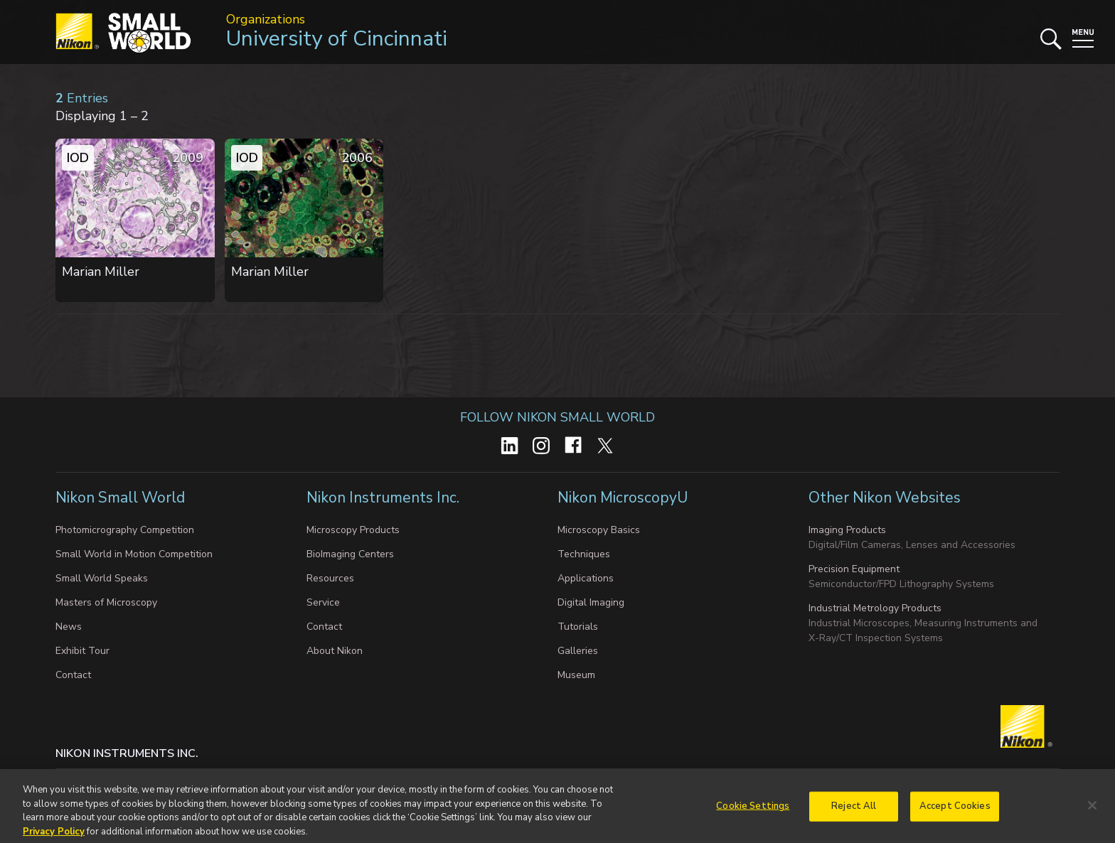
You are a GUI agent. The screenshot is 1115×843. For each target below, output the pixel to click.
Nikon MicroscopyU (623, 498)
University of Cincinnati (336, 38)
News (68, 626)
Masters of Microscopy (106, 602)
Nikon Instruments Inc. (384, 498)
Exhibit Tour (82, 650)
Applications (586, 578)
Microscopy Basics (599, 530)
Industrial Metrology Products (875, 608)
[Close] (1092, 811)
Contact (73, 675)
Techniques (584, 554)
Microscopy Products (353, 530)
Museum (576, 675)
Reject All (853, 811)
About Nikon (334, 650)
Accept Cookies (955, 811)
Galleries (578, 650)
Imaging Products (847, 530)
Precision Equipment (854, 569)
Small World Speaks (101, 578)
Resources (330, 578)
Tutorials (578, 626)
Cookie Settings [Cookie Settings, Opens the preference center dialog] (752, 811)
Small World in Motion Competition (134, 554)
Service (323, 602)
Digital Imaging (591, 602)
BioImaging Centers (350, 554)
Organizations (265, 19)
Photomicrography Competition (124, 530)
